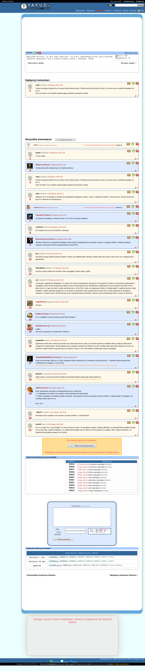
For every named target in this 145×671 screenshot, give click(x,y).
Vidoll (38, 389)
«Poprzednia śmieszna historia (40, 580)
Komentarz (80, 507)
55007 (71, 482)
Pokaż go (119, 146)
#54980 (73, 566)
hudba (38, 315)
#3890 (67, 570)
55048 (71, 469)
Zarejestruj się (129, 1)
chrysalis (39, 216)
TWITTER (64, 667)
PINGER (73, 667)
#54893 (53, 566)
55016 (71, 466)
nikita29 (36, 209)
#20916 (77, 570)
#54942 (97, 562)
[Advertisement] (10, 335)
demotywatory (52, 669)
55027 (71, 472)
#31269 (104, 570)
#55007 (64, 562)
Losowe (108, 11)
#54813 (89, 566)
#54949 (53, 562)
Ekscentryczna (41, 240)
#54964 (73, 562)
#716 (112, 570)
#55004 (111, 562)
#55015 (89, 562)
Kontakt (133, 11)
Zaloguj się (140, 1)
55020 (71, 491)
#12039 (55, 571)
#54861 (104, 566)
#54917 (81, 566)
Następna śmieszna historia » (124, 580)
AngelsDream (41, 303)
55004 (71, 478)
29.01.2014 (129, 53)
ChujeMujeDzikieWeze (44, 358)
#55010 (104, 562)
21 (123, 58)
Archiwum (117, 11)
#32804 (119, 570)
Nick (57, 534)
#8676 (86, 570)
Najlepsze (90, 11)
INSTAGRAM (55, 667)
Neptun (38, 166)
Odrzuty (99, 11)
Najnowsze (80, 11)
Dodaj (125, 11)
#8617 (95, 570)
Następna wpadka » (128, 64)
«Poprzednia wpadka (36, 64)
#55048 (81, 562)
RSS (141, 11)
